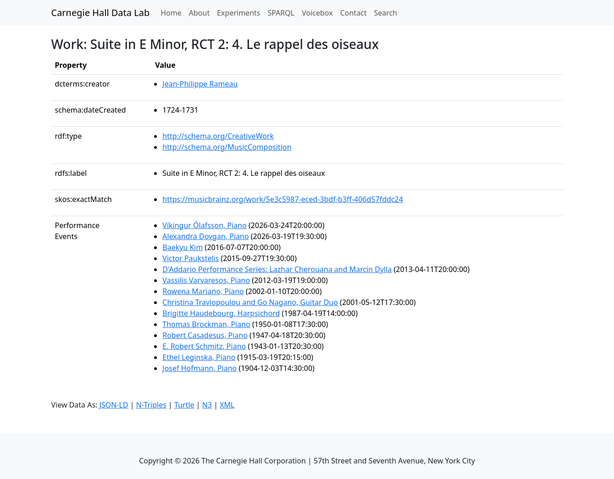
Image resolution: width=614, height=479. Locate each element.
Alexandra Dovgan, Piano (205, 236)
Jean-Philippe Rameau (200, 84)
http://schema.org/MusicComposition (226, 147)
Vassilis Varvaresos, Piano (206, 280)
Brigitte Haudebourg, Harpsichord (221, 313)
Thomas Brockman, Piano (206, 324)
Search (386, 13)
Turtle (184, 405)
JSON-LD (114, 405)
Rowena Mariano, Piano (203, 291)
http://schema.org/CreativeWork (218, 136)
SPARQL (280, 13)
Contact (353, 13)
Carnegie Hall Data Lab (100, 12)
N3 (207, 405)
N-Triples (151, 405)
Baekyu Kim (182, 247)
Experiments (238, 13)
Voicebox (317, 13)
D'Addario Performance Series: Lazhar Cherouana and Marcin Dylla (277, 269)
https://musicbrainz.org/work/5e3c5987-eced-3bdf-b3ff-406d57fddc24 (282, 199)
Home (172, 12)
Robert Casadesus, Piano (205, 335)
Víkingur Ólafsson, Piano (204, 225)
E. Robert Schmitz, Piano (204, 346)
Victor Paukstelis (190, 258)
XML (227, 405)
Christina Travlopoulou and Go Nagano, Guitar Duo (250, 302)
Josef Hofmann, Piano (199, 368)
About (199, 13)
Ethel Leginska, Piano (198, 357)
